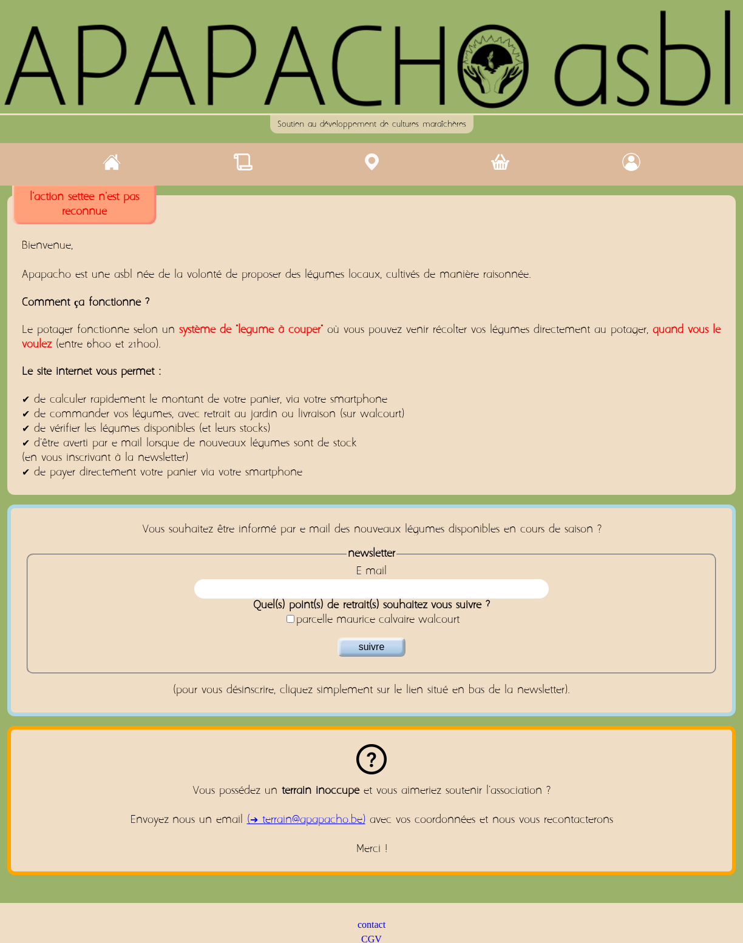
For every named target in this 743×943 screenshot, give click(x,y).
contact (371, 924)
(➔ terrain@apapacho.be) (306, 820)
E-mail (371, 571)
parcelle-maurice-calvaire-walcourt (378, 620)
